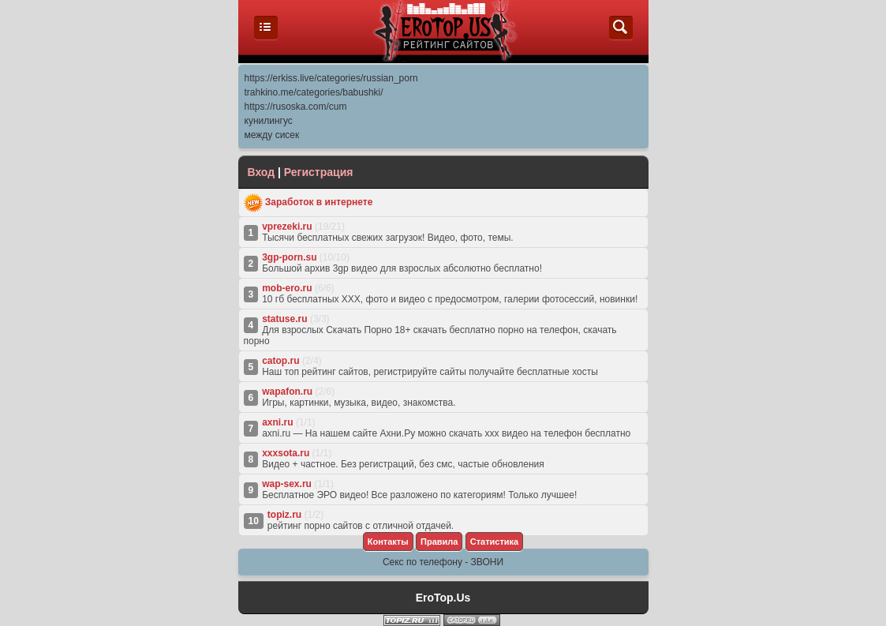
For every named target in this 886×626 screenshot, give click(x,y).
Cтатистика (494, 541)
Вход (261, 172)
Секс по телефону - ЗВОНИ (443, 562)
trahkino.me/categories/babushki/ (314, 92)
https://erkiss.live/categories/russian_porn (331, 78)
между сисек (272, 135)
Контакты (388, 541)
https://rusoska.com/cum (296, 106)
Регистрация (318, 172)
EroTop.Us (443, 597)
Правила (439, 541)
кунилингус (269, 120)
